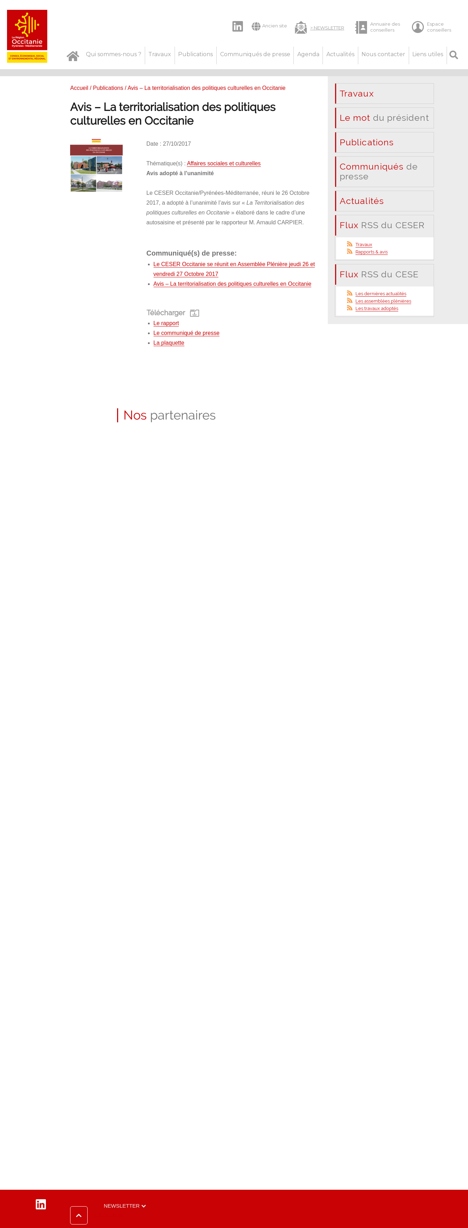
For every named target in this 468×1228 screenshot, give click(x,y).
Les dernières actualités (380, 293)
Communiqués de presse (255, 54)
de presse (379, 171)
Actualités (340, 54)
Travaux (159, 54)
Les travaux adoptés (376, 308)
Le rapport (166, 323)
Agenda (308, 54)
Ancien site (269, 26)
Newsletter (122, 1206)
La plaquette (169, 343)
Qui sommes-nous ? (113, 54)
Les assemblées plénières (383, 301)
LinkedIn (234, 20)
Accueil (79, 88)
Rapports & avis (371, 252)
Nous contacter (383, 54)
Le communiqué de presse (187, 333)
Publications (195, 54)
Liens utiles (427, 54)
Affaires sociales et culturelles (223, 163)
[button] (96, 1215)
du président (384, 117)
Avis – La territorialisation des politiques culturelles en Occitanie (233, 284)
